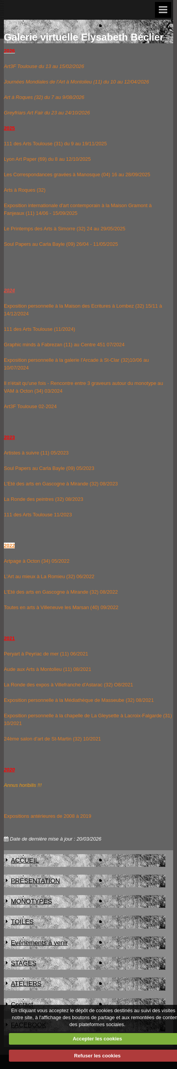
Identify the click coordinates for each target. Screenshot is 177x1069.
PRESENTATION (35, 881)
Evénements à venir (39, 942)
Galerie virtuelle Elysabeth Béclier (84, 37)
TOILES (22, 922)
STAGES (23, 963)
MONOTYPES (31, 901)
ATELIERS (26, 983)
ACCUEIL (25, 860)
